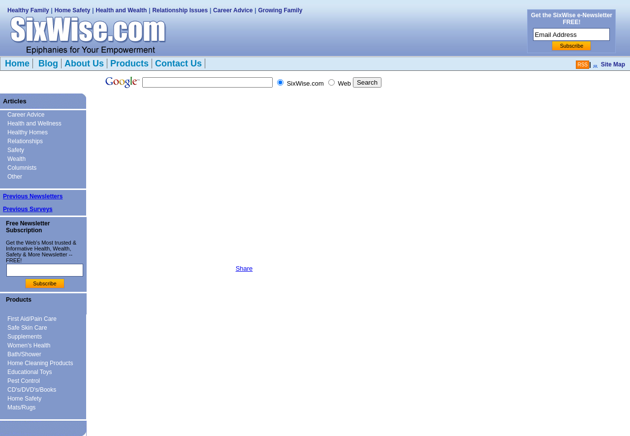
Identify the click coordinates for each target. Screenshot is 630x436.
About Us (84, 63)
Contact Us (178, 63)
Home (17, 63)
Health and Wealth (121, 10)
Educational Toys (29, 372)
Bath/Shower (24, 354)
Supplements (24, 336)
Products (129, 63)
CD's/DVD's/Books (31, 389)
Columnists (21, 167)
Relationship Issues (180, 10)
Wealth (16, 159)
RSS (582, 64)
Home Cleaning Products (40, 363)
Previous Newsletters (33, 196)
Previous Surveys (28, 209)
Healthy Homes (27, 132)
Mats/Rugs (21, 407)
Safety (15, 150)
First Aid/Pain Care (32, 318)
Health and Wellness (34, 123)
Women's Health (28, 345)
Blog (47, 63)
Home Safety (73, 10)
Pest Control (23, 380)
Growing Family (280, 10)
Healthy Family (28, 10)
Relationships (25, 141)
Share (244, 268)
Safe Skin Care (27, 327)
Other (14, 176)
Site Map (613, 64)
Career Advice (232, 10)
